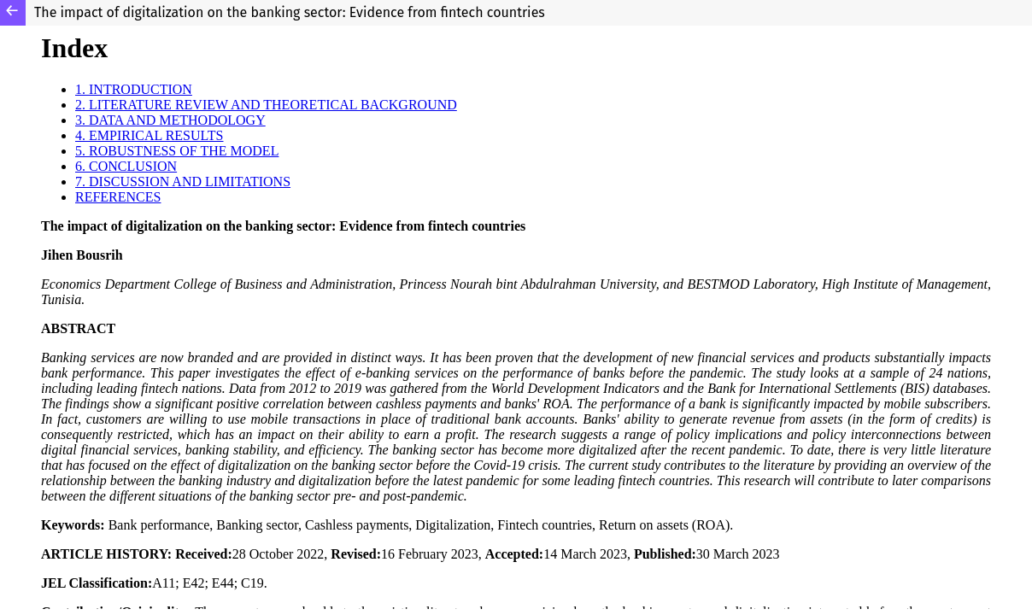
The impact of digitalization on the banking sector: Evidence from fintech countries (289, 12)
